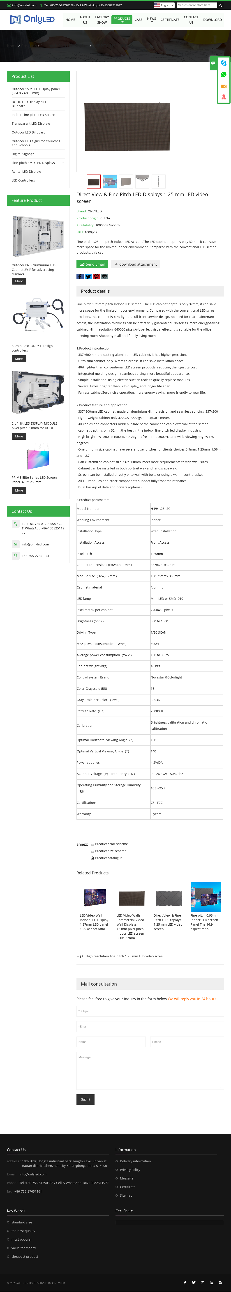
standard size (22, 1222)
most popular (22, 1239)
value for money (24, 1248)
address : (14, 1161)
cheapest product (25, 1257)
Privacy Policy (130, 1170)
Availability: (85, 225)
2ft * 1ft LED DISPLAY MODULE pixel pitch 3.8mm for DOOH (34, 425)
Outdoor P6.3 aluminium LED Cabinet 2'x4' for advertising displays (33, 269)
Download (212, 20)
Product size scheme (108, 851)
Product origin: (88, 218)
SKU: (80, 232)
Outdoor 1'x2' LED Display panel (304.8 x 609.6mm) (36, 91)
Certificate (170, 20)
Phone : (12, 1183)
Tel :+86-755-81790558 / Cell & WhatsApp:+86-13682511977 (83, 5)
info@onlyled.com (24, 5)
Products (122, 20)
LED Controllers (23, 180)
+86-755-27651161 (35, 556)
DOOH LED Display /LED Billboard (29, 104)
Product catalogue (106, 858)
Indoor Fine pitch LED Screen (33, 115)
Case (139, 20)
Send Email (92, 264)
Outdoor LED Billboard (29, 132)
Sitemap (126, 1195)
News (151, 20)
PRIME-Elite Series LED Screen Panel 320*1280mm (34, 480)
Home (70, 20)
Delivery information (135, 1161)
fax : (10, 1191)
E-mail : (12, 1174)
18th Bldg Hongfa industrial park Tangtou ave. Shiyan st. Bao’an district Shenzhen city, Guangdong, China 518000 (64, 1163)
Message (150, 1071)
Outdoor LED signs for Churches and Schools (36, 143)
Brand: (82, 211)
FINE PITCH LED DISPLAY (112, 46)
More (19, 281)
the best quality (23, 1231)
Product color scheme (109, 844)
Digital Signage (23, 154)
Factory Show (102, 20)
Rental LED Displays (27, 172)
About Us (85, 20)
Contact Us (191, 20)
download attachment (136, 264)
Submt (85, 1099)
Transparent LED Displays (31, 124)
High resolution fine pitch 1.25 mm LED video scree (124, 956)
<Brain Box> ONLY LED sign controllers (32, 348)
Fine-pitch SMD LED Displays (65, 46)
